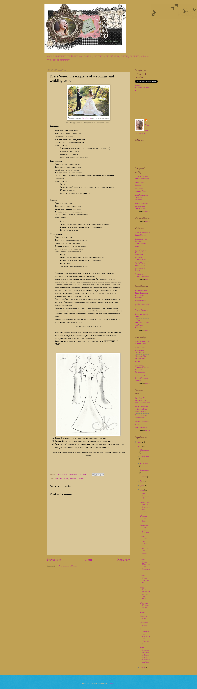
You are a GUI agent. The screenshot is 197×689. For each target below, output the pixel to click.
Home (88, 560)
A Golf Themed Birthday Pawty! (142, 177)
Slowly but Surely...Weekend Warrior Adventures (142, 368)
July (142, 481)
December (144, 450)
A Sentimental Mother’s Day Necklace (145, 636)
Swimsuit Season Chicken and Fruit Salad (141, 206)
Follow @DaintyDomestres (142, 88)
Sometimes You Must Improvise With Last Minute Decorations (141, 295)
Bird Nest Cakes (144, 624)
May (142, 490)
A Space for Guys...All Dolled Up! (140, 350)
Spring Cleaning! (142, 310)
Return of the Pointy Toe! (141, 416)
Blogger (111, 683)
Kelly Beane (86, 118)
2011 (140, 446)
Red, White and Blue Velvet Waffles (141, 197)
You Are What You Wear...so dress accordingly (142, 400)
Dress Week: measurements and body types (145, 593)
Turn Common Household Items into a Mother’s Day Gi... (145, 655)
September (144, 470)
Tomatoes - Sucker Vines (140, 190)
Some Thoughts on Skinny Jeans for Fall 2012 (141, 409)
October (144, 463)
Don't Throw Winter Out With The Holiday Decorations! (140, 255)
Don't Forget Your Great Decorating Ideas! (140, 267)
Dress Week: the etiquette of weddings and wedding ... (145, 546)
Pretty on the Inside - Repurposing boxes (141, 242)
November (144, 457)
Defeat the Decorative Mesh (142, 275)
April (142, 667)
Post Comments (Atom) (67, 566)
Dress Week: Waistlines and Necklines (145, 565)
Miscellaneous (62, 478)
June (142, 485)
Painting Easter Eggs (141, 315)
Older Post (123, 560)
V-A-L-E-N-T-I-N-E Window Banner (142, 378)
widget (147, 211)
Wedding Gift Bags (143, 518)
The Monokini (141, 428)
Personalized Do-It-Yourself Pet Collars (145, 507)
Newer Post (54, 560)
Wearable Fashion (76, 478)
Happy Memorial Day (142, 305)
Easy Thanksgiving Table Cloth (142, 234)
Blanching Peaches (139, 183)
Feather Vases (143, 617)
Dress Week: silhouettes (144, 579)
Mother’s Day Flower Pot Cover (141, 358)
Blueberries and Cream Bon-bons (144, 528)
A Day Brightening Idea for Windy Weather (142, 324)
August (143, 477)
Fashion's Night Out (142, 422)
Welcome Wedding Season (144, 605)
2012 (140, 442)
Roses (142, 612)
